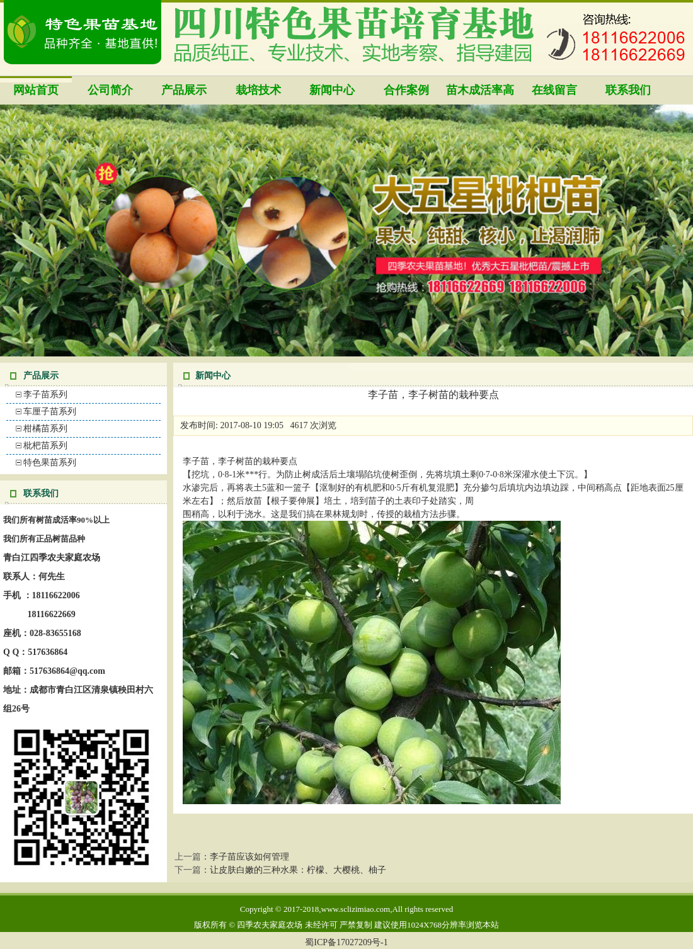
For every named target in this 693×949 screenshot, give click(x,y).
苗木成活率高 (480, 90)
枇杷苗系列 (45, 445)
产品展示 (184, 90)
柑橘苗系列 (45, 428)
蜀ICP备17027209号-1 (346, 942)
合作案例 (406, 90)
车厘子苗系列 (49, 411)
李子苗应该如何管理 (249, 856)
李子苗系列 (45, 394)
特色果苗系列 (49, 462)
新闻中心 (332, 90)
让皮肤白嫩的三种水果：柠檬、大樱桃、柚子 (298, 870)
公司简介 (110, 90)
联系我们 (628, 90)
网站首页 (36, 90)
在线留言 (554, 90)
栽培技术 (258, 90)
